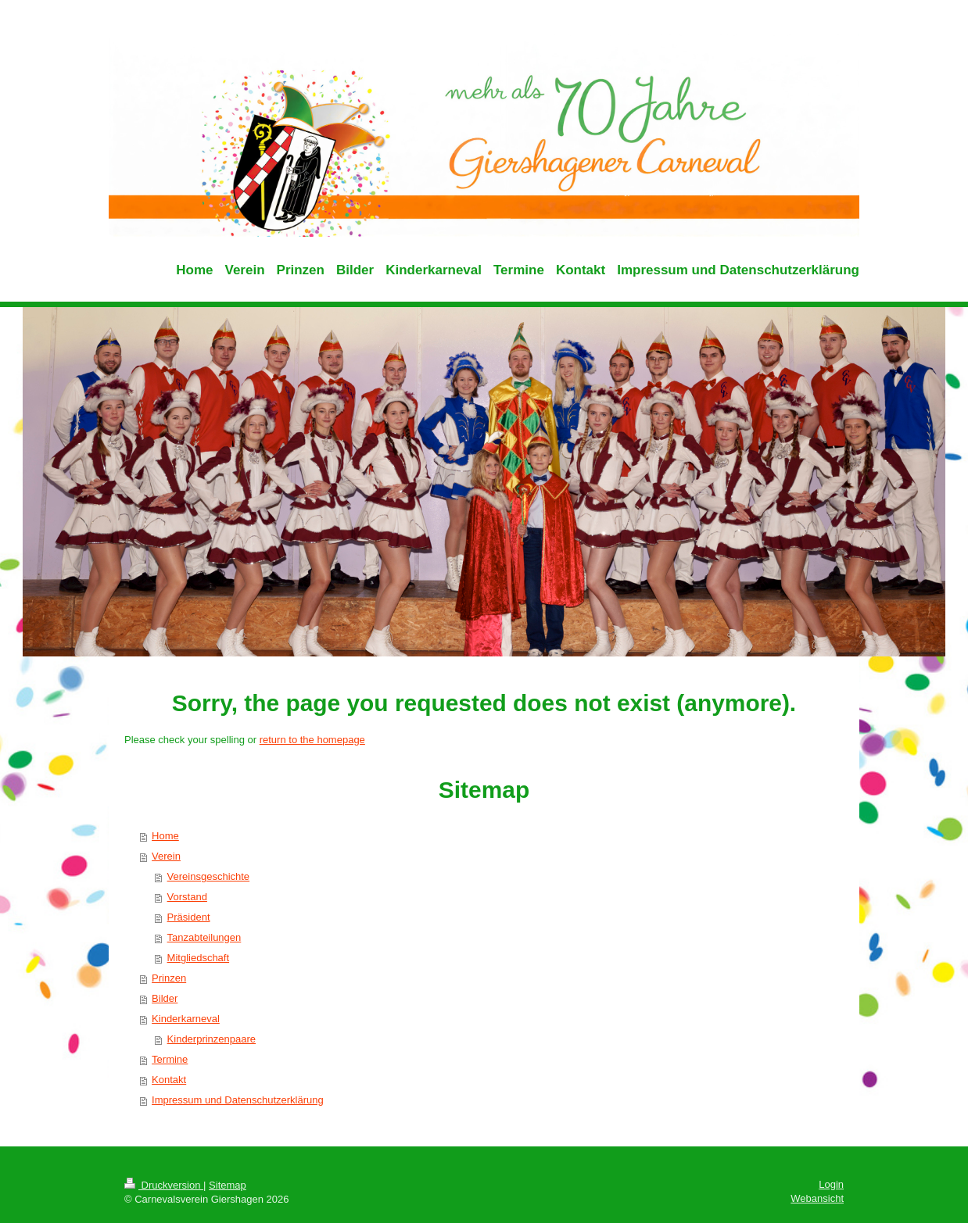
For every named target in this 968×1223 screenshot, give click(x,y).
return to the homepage (312, 740)
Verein (166, 856)
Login (831, 1184)
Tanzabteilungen (204, 937)
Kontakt (169, 1079)
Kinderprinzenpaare (211, 1039)
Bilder (164, 998)
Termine (170, 1059)
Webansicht (817, 1198)
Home (165, 836)
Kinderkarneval (186, 1019)
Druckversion (163, 1185)
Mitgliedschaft (198, 958)
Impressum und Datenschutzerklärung (238, 1100)
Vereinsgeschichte (208, 876)
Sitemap (227, 1185)
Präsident (188, 917)
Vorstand (187, 897)
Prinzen (169, 978)
